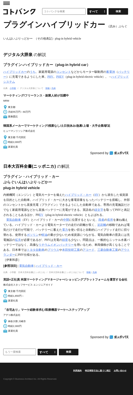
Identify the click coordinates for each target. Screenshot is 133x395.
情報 (47, 88)
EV (41, 215)
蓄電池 (110, 71)
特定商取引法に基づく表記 (97, 370)
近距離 (101, 224)
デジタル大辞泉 (18, 54)
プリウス (53, 249)
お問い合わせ (120, 370)
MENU (6, 3)
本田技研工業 (71, 249)
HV (96, 194)
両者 (101, 219)
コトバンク (19, 11)
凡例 (53, 88)
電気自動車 (13, 219)
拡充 (18, 240)
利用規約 (77, 370)
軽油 (44, 234)
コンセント (63, 71)
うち (33, 71)
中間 (66, 219)
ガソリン (33, 234)
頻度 (65, 240)
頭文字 (98, 209)
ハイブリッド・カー (78, 194)
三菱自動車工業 (107, 249)
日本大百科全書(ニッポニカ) (29, 166)
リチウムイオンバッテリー (56, 244)
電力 (65, 229)
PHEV (60, 76)
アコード (88, 249)
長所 (110, 219)
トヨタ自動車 (35, 249)
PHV (50, 76)
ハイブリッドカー (15, 71)
